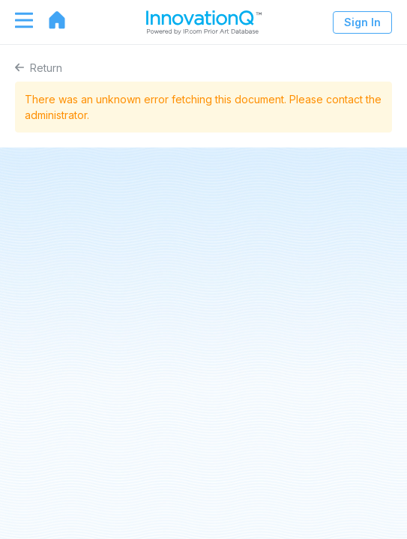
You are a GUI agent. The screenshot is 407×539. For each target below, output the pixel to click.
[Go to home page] (49, 20)
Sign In (362, 22)
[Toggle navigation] (16, 20)
